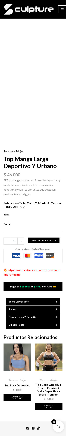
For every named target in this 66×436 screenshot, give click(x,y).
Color (7, 224)
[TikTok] (38, 428)
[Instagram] (33, 428)
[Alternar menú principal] (62, 9)
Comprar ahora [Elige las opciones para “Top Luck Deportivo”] (17, 398)
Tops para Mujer (13, 151)
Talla (6, 214)
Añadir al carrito (44, 240)
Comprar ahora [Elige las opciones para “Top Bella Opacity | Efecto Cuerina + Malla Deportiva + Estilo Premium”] (49, 406)
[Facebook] (27, 428)
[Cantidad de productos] (14, 241)
